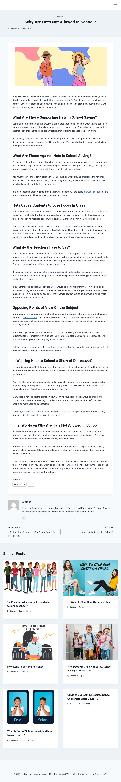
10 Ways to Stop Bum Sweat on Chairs (89, 602)
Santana (14, 28)
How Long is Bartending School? (88, 529)
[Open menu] (115, 5)
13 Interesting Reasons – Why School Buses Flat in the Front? (33, 531)
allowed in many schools (61, 347)
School (60, 17)
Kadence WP (101, 774)
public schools (30, 317)
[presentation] (30, 578)
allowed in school (92, 191)
